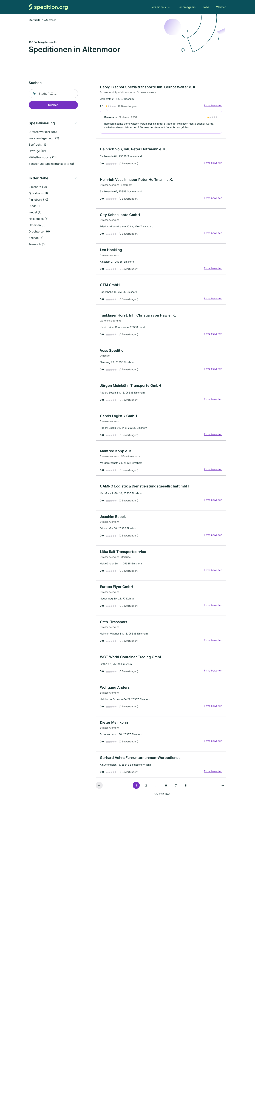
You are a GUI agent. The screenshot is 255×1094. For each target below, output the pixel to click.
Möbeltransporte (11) (43, 157)
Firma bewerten (213, 105)
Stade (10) (35, 206)
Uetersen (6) (37, 225)
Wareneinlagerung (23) (44, 138)
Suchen (53, 105)
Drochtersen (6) (39, 232)
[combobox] (53, 94)
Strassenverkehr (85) (43, 132)
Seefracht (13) (38, 145)
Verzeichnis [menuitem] (158, 7)
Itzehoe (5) (36, 238)
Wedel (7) (35, 212)
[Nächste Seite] (222, 789)
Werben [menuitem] (221, 7)
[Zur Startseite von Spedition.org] (48, 7)
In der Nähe (38, 178)
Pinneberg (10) (38, 200)
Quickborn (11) (38, 193)
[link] (161, 110)
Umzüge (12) (37, 151)
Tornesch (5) (37, 244)
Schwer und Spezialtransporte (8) (51, 164)
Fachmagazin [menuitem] (187, 7)
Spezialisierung (42, 123)
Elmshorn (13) (38, 187)
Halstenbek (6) (39, 219)
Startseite (34, 20)
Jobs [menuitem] (206, 7)
